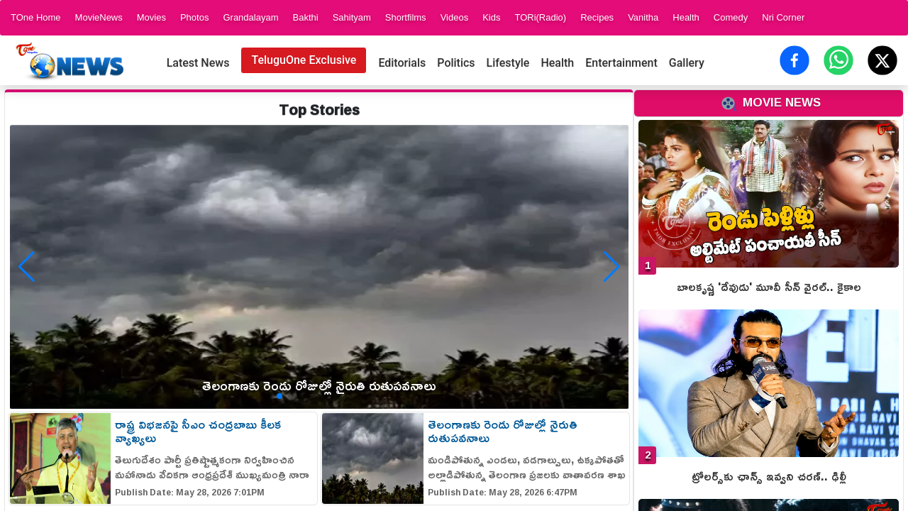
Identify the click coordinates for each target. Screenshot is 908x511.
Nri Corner (783, 17)
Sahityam (352, 17)
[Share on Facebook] (794, 60)
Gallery (686, 63)
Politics (456, 63)
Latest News (198, 63)
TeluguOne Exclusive (303, 60)
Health (685, 17)
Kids (491, 17)
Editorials (402, 63)
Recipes (597, 17)
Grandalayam (250, 17)
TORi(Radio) (540, 17)
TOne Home (36, 17)
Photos (194, 17)
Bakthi (305, 17)
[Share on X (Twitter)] (882, 60)
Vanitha (643, 17)
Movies (151, 17)
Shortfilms (405, 17)
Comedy (731, 17)
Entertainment (621, 63)
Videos (455, 17)
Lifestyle (508, 63)
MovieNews (99, 17)
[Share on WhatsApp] (838, 60)
